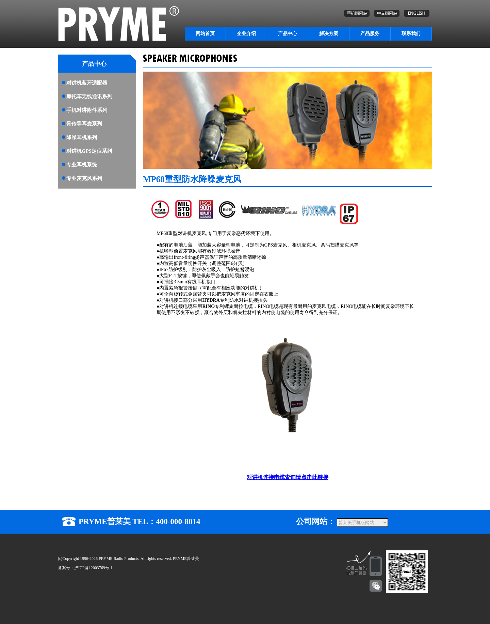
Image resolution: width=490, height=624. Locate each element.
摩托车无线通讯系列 (89, 96)
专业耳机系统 (81, 164)
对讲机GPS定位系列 (89, 151)
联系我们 (411, 33)
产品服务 (369, 33)
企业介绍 (246, 33)
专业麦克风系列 (84, 178)
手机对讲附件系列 (86, 110)
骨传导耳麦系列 (84, 124)
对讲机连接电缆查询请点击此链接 (287, 477)
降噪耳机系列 (81, 137)
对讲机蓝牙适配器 (86, 83)
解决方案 (328, 33)
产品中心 (287, 33)
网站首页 (205, 33)
